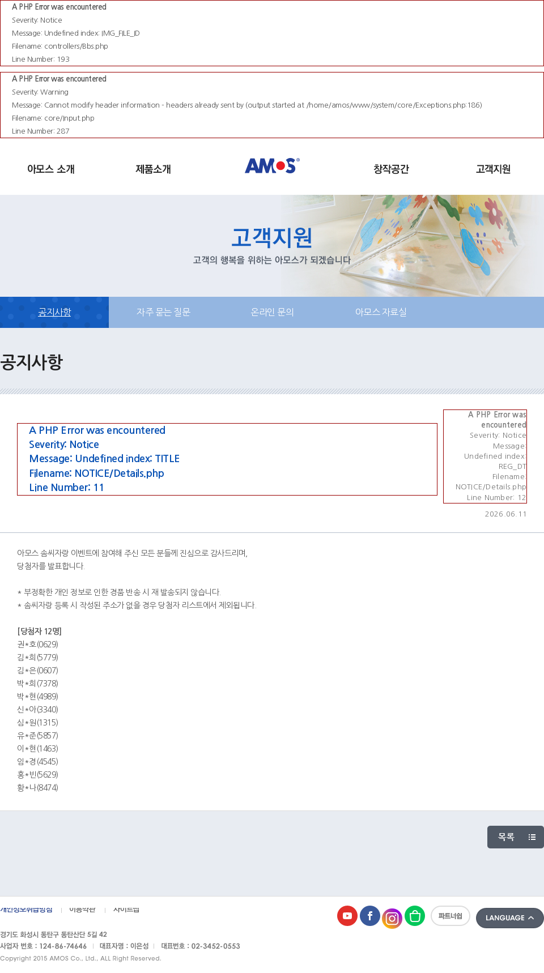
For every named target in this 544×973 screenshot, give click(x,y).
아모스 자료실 (381, 312)
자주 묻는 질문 (163, 312)
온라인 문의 (272, 312)
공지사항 (54, 312)
